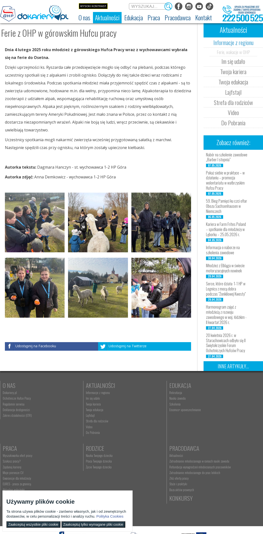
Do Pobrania (233, 122)
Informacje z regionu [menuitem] (79, 392)
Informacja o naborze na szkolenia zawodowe (223, 249)
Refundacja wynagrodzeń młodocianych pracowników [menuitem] (90, 472)
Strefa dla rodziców (233, 102)
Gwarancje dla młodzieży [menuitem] (210, 415)
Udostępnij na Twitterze (128, 346)
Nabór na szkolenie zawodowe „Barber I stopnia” (226, 157)
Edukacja (142, 385)
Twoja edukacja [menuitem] (75, 409)
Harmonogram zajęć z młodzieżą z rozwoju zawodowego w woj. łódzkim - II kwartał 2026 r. (226, 314)
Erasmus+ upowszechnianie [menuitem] (147, 409)
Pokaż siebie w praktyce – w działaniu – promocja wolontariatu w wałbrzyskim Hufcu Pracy (225, 180)
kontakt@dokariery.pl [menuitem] (145, 461)
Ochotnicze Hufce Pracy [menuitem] (17, 398)
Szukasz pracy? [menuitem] (205, 398)
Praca (203, 385)
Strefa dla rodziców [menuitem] (78, 420)
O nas (9, 385)
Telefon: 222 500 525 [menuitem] (145, 466)
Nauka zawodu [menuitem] (140, 398)
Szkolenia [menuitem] (137, 404)
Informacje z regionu (233, 42)
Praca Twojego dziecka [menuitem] (16, 461)
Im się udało (233, 61)
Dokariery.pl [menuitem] (10, 392)
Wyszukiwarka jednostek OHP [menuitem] (149, 455)
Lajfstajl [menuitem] (71, 415)
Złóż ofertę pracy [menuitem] (76, 485)
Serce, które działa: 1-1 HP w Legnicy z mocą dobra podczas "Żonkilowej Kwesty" (226, 289)
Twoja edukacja (233, 81)
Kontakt (141, 448)
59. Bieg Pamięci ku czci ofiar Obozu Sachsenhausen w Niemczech (226, 206)
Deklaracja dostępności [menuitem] (16, 409)
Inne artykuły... (233, 366)
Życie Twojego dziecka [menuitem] (15, 466)
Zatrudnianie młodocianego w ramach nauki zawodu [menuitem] (92, 463)
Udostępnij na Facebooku (35, 346)
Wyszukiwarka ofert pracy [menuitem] (211, 392)
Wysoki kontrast (93, 6)
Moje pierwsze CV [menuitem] (206, 409)
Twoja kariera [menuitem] (74, 404)
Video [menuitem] (70, 426)
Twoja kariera (233, 71)
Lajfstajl (233, 92)
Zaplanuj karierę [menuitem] (205, 404)
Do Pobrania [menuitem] (74, 432)
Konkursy (207, 448)
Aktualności (81, 385)
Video (233, 112)
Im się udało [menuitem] (74, 398)
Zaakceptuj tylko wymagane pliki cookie (93, 524)
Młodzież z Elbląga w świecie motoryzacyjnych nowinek (225, 268)
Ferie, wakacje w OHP (233, 51)
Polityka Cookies (110, 516)
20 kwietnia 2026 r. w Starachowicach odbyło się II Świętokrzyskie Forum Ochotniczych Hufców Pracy (226, 342)
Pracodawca (82, 448)
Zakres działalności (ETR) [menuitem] (17, 415)
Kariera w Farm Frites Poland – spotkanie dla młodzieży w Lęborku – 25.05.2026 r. (226, 229)
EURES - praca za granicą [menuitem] (210, 420)
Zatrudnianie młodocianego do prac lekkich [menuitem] (92, 479)
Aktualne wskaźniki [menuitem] (207, 426)
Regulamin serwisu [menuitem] (13, 404)
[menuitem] (84, 17)
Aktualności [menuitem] (74, 455)
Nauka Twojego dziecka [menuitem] (16, 455)
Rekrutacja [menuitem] (138, 392)
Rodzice (12, 448)
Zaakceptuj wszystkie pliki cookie (33, 524)
